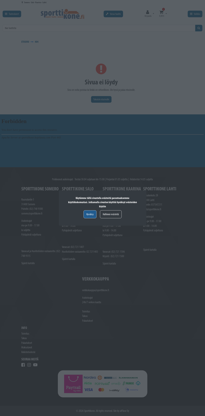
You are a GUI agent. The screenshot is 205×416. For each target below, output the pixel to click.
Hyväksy (90, 214)
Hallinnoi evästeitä (111, 214)
